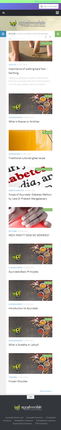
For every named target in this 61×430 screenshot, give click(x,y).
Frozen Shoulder (18, 381)
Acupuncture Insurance (22, 423)
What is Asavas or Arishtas (24, 121)
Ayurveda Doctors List (14, 417)
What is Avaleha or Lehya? (24, 345)
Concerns (13, 377)
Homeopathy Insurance (45, 420)
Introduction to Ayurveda (23, 308)
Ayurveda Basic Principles (23, 271)
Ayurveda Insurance (34, 417)
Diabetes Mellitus (16, 190)
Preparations (14, 154)
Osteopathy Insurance (23, 420)
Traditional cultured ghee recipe (27, 158)
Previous (46, 36)
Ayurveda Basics (16, 117)
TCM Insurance (41, 423)
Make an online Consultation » (48, 1)
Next (50, 36)
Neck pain (13, 231)
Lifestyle (12, 65)
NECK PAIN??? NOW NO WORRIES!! (29, 235)
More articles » (46, 391)
